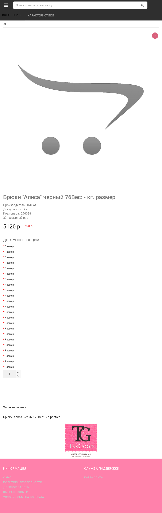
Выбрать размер (15, 492)
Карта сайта (93, 477)
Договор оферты (16, 487)
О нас (7, 477)
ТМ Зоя (31, 205)
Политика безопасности (22, 482)
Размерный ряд (17, 217)
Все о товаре (12, 15)
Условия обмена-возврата (23, 497)
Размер (9, 246)
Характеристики (41, 15)
